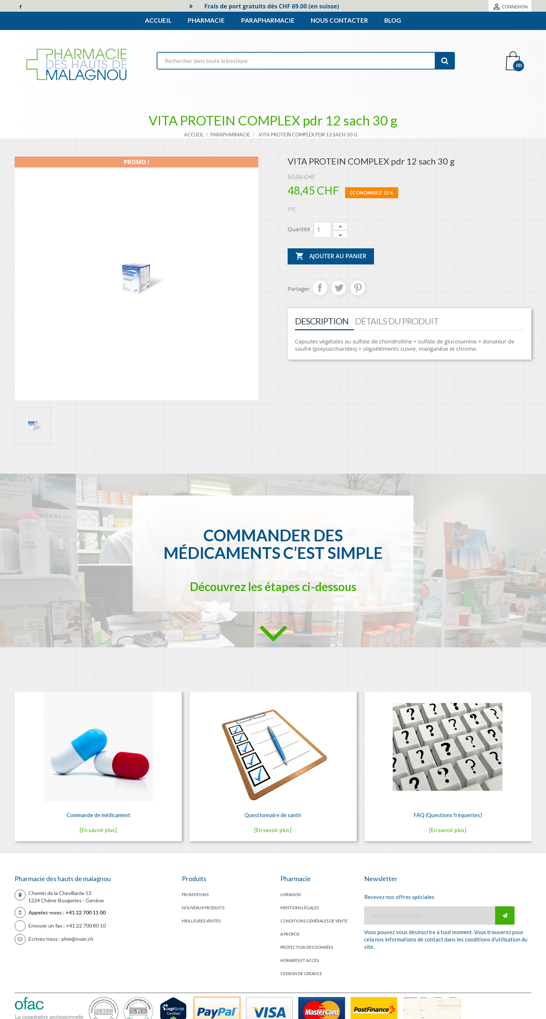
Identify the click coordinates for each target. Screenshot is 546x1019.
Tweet (339, 288)
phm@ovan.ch (77, 939)
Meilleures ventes (201, 920)
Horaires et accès (299, 960)
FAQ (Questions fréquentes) (448, 815)
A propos (289, 934)
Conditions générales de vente (314, 920)
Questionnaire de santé (272, 815)
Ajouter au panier (330, 256)
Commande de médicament (98, 815)
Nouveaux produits (203, 907)
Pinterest (358, 288)
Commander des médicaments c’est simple (273, 544)
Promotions (195, 894)
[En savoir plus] (98, 830)
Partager (320, 288)
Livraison (290, 894)
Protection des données (306, 947)
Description (321, 321)
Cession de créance (301, 973)
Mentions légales (299, 907)
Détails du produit (396, 321)
